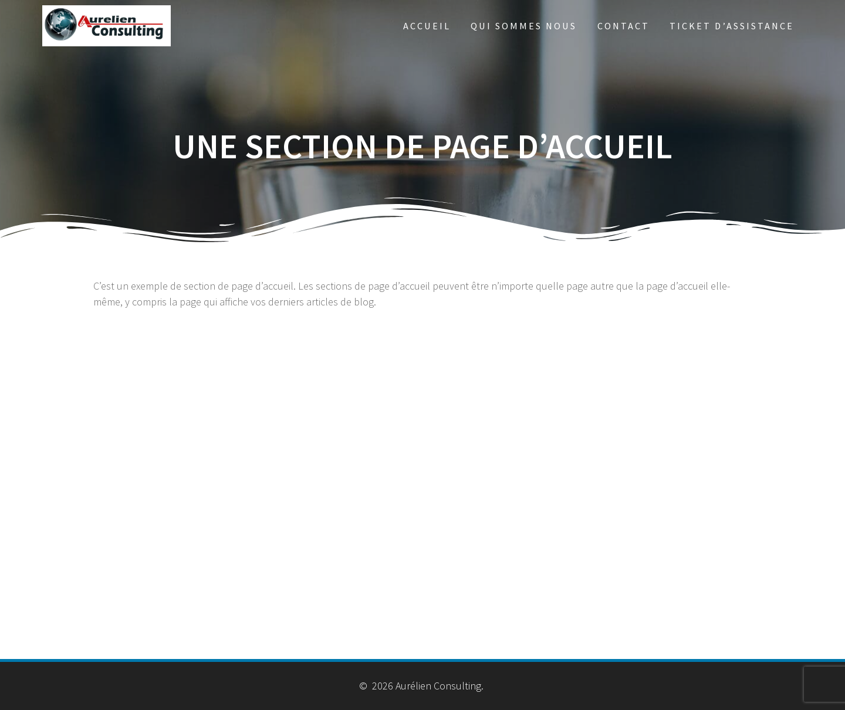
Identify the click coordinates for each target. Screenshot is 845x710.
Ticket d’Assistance (732, 26)
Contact (623, 26)
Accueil (427, 26)
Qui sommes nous (524, 26)
